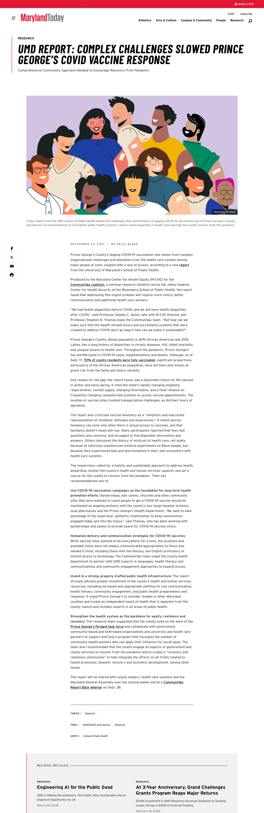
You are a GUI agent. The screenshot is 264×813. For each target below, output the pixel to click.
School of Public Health (96, 736)
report (184, 265)
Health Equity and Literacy (96, 724)
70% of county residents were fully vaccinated (119, 360)
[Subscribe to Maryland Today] (246, 14)
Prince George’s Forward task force (97, 626)
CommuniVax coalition (87, 284)
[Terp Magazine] (231, 14)
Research (90, 713)
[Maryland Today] (42, 18)
